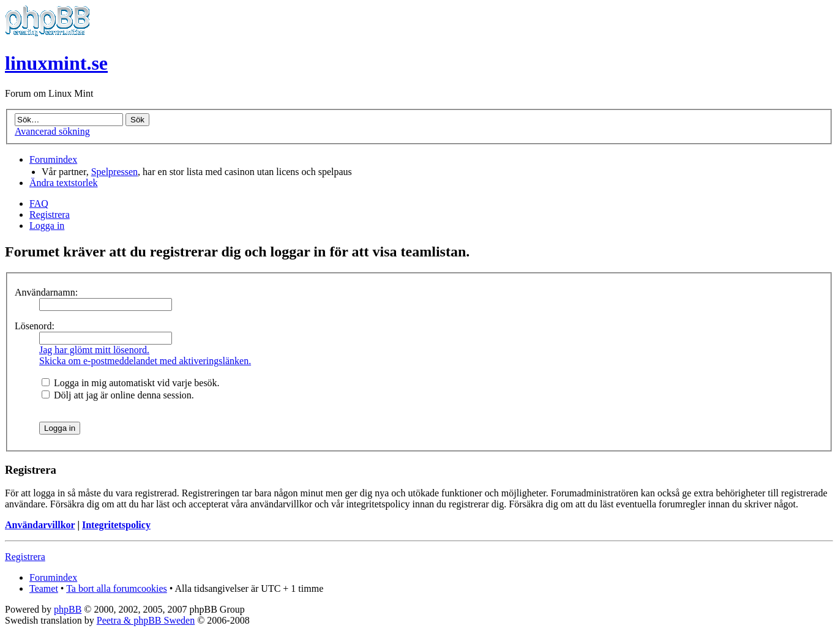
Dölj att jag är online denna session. (118, 395)
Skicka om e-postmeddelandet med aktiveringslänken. (145, 361)
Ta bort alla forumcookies (116, 588)
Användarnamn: (46, 292)
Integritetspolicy (116, 525)
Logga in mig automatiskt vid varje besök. (131, 383)
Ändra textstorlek (63, 182)
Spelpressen (114, 171)
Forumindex (53, 159)
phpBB (67, 609)
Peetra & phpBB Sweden (146, 620)
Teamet (43, 588)
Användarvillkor (40, 525)
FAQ (38, 203)
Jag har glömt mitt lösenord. (94, 350)
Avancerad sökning (52, 131)
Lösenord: (34, 326)
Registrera (49, 214)
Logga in (46, 225)
